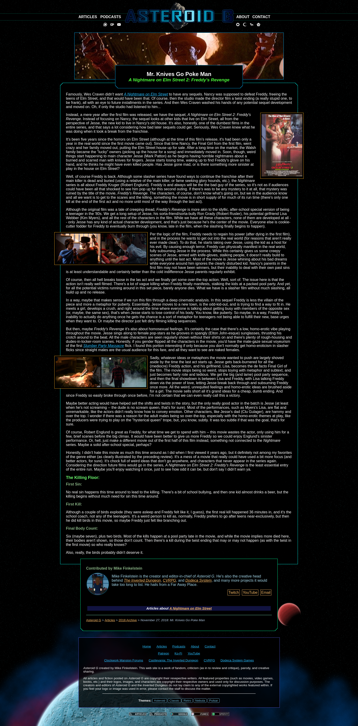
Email (265, 592)
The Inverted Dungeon (142, 580)
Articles (110, 620)
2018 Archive (128, 620)
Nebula (200, 700)
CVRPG (169, 580)
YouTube (250, 592)
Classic (174, 700)
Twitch (233, 592)
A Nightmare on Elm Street (146, 94)
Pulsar (213, 700)
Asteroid (159, 700)
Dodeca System (199, 580)
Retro (187, 700)
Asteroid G (93, 620)
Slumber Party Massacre (103, 346)
